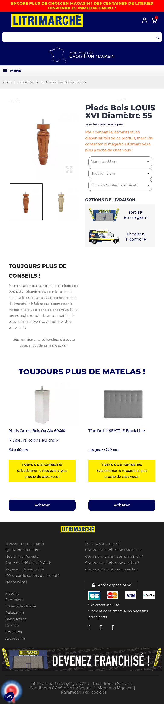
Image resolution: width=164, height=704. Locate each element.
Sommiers (14, 600)
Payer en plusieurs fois (25, 569)
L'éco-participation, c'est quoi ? (32, 576)
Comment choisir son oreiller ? (112, 563)
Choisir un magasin (92, 56)
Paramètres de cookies (83, 692)
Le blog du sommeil (102, 544)
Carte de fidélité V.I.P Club (28, 563)
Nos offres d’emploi (22, 556)
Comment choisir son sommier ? (114, 556)
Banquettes (15, 619)
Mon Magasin (81, 53)
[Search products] (82, 37)
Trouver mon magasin (24, 544)
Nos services (16, 582)
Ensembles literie (20, 606)
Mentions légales (114, 688)
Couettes (13, 632)
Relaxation (14, 613)
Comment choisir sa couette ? (112, 569)
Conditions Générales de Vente (60, 688)
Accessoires (15, 638)
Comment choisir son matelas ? (113, 550)
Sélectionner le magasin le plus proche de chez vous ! (42, 471)
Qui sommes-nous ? (23, 550)
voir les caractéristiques (104, 124)
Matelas (12, 593)
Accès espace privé (112, 585)
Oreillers (12, 626)
